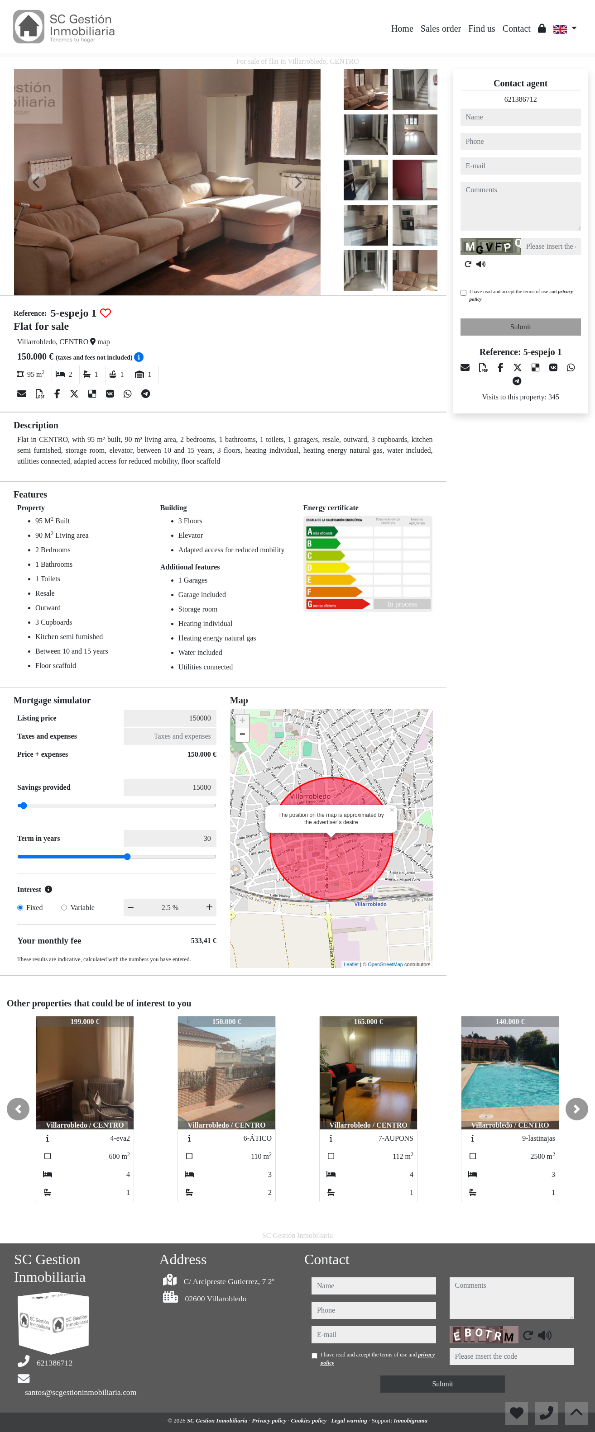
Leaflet (351, 964)
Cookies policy (309, 1420)
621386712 (520, 99)
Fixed (34, 907)
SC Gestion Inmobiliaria (218, 1420)
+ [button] (242, 721)
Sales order (441, 28)
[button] (18, 1109)
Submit (520, 327)
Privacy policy (270, 1420)
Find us (481, 28)
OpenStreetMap (385, 964)
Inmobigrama (410, 1420)
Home (402, 28)
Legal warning (350, 1420)
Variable (82, 907)
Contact (517, 28)
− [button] (242, 735)
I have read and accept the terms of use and (521, 295)
